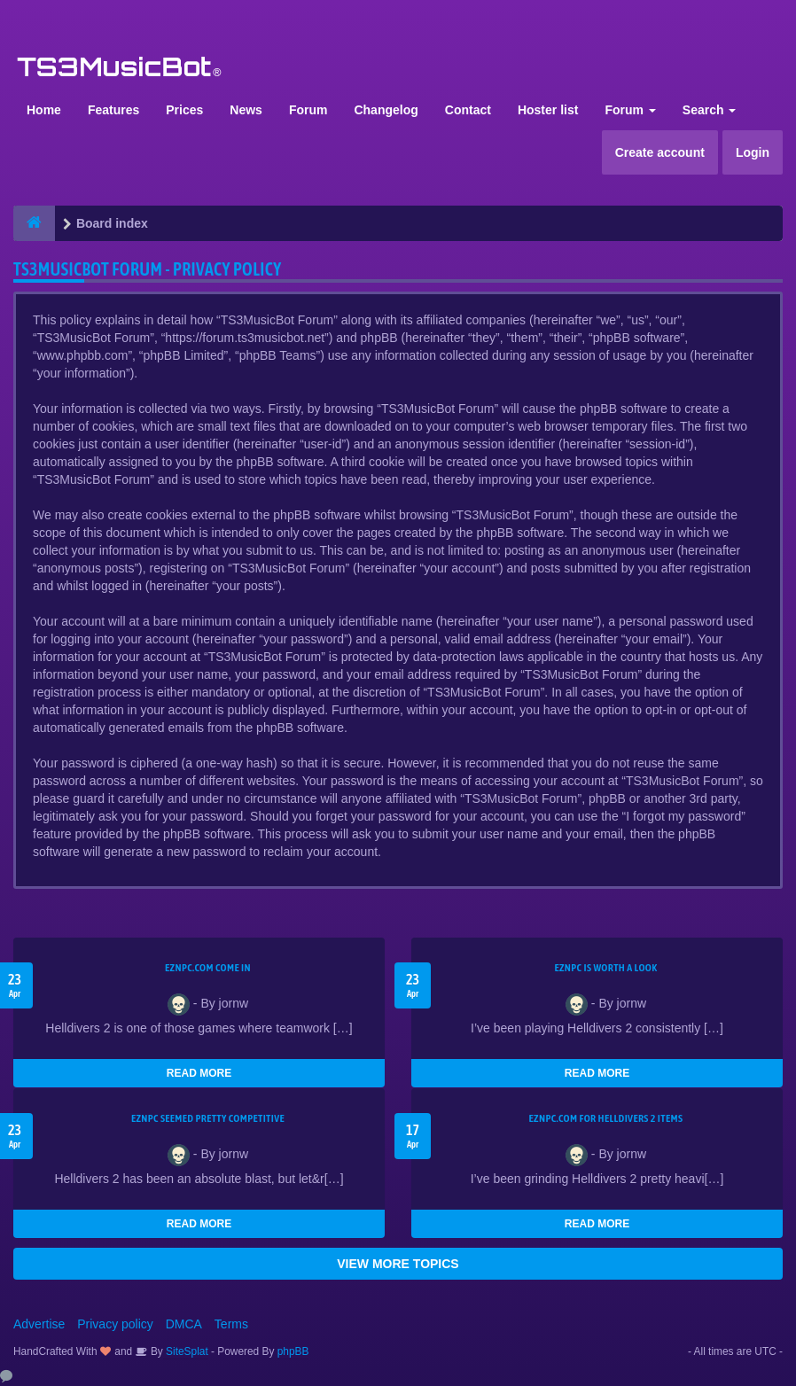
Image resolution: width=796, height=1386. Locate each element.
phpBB (293, 1351)
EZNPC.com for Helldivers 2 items (606, 1118)
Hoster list (548, 110)
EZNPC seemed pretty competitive (208, 1118)
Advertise (39, 1324)
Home (44, 110)
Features (113, 110)
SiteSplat (185, 1351)
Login (752, 152)
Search (710, 110)
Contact (468, 110)
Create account (660, 152)
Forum (308, 110)
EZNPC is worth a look (606, 968)
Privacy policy (115, 1324)
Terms (231, 1324)
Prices (184, 110)
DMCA (184, 1324)
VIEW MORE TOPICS (397, 1264)
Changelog (386, 110)
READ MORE (199, 1073)
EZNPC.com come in (208, 968)
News (246, 110)
